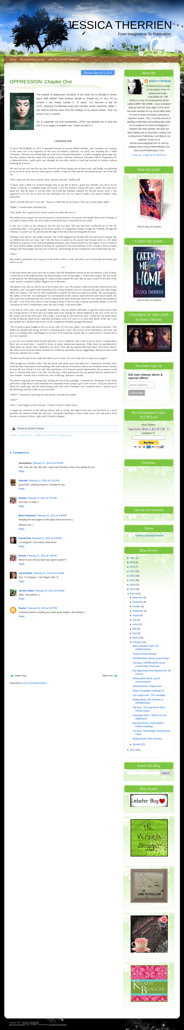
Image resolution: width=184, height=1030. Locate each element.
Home (13, 59)
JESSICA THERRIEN (119, 25)
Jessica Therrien (159, 81)
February (137, 642)
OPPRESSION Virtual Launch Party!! (150, 658)
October (136, 606)
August (136, 615)
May (134, 629)
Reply (22, 471)
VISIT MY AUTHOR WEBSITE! (63, 59)
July (134, 620)
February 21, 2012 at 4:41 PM (42, 498)
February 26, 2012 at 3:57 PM (42, 608)
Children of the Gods (46, 435)
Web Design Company (17, 1024)
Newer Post (20, 675)
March (135, 637)
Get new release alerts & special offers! (145, 376)
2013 (132, 589)
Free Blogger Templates (58, 1024)
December (137, 597)
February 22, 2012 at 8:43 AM (49, 590)
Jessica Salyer (26, 590)
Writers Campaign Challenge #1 (148, 690)
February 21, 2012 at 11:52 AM (44, 480)
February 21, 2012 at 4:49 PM (52, 515)
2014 (132, 584)
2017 (132, 571)
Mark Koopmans (27, 515)
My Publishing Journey (32, 59)
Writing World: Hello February (147, 738)
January (136, 744)
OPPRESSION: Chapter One (41, 81)
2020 (132, 558)
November (137, 602)
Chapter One (25, 435)
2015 (132, 580)
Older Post (107, 675)
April (134, 633)
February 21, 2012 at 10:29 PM (48, 573)
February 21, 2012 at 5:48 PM (42, 555)
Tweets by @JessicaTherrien (149, 535)
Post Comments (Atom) (35, 683)
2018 (132, 567)
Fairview (23, 480)
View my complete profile (149, 155)
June (135, 624)
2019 (132, 562)
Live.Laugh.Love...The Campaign (148, 695)
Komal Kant (25, 538)
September (138, 611)
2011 (132, 750)
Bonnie (22, 498)
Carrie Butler (25, 573)
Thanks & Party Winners (144, 654)
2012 (132, 593)
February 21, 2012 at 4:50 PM (47, 538)
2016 (132, 576)
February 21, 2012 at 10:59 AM (48, 463)
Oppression (65, 435)
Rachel (23, 608)
